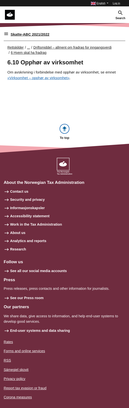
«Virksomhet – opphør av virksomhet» (38, 78)
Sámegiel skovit (16, 370)
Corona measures (18, 397)
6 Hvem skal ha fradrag (29, 53)
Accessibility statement (29, 216)
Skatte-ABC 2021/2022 (30, 34)
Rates (8, 342)
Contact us (19, 191)
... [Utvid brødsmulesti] (28, 47)
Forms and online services (24, 351)
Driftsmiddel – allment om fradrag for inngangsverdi (72, 47)
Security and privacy (27, 200)
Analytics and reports (28, 241)
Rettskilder (15, 47)
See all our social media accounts (38, 271)
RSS (7, 360)
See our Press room (27, 298)
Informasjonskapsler (27, 208)
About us (17, 233)
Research (18, 249)
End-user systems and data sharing (40, 331)
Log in (116, 3)
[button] (99, 3)
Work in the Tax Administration (36, 224)
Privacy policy (14, 379)
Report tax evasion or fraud (25, 388)
